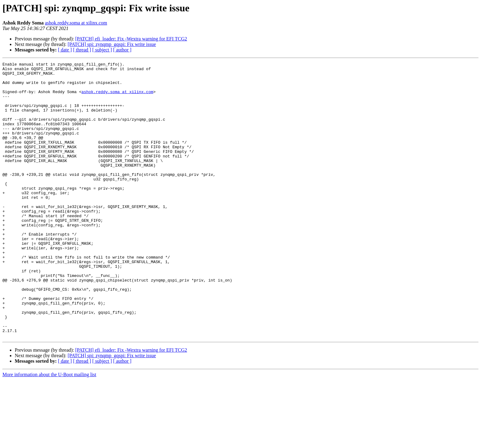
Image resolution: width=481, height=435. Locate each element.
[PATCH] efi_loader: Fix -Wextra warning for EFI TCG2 (131, 38)
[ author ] (122, 49)
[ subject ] (102, 49)
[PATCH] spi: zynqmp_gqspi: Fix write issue (111, 44)
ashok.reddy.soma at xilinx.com (76, 22)
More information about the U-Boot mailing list (49, 429)
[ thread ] (82, 49)
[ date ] (65, 49)
